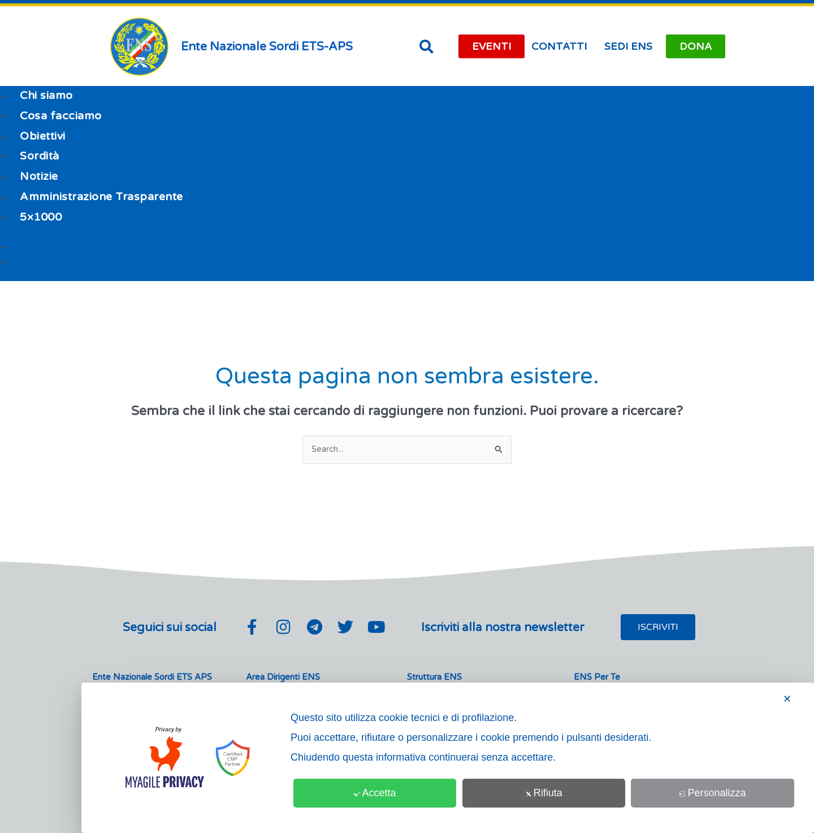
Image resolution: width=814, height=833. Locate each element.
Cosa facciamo (61, 116)
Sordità (39, 156)
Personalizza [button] (712, 793)
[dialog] (447, 758)
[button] (426, 46)
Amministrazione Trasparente (101, 197)
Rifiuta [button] (543, 793)
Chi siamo (46, 95)
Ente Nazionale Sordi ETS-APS (267, 47)
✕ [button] (787, 699)
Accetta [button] (375, 793)
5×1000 (41, 217)
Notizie (39, 176)
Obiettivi (43, 136)
